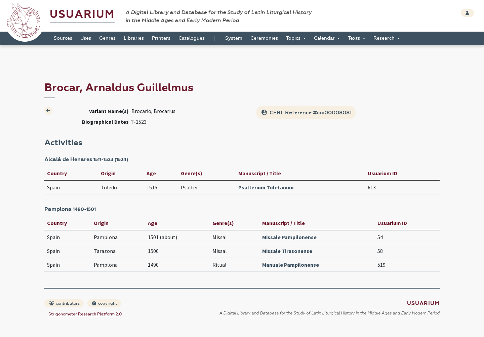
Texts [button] (354, 38)
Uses (85, 38)
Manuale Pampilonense (290, 264)
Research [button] (384, 38)
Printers (161, 38)
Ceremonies (264, 38)
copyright (104, 303)
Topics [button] (294, 38)
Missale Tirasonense (287, 251)
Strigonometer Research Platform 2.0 (85, 314)
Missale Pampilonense (289, 237)
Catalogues (191, 38)
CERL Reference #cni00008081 (306, 112)
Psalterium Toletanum (266, 187)
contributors (64, 303)
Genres (107, 38)
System (233, 38)
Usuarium (82, 14)
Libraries (134, 38)
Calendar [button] (325, 38)
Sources (63, 38)
